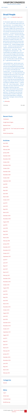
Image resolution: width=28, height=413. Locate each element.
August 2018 (6, 222)
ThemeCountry (17, 410)
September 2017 (7, 256)
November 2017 (6, 250)
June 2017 (5, 262)
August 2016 (6, 288)
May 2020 (5, 190)
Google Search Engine (8, 122)
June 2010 (5, 363)
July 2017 (5, 259)
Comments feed (6, 399)
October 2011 (6, 329)
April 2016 (5, 300)
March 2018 (6, 237)
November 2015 (6, 307)
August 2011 (6, 335)
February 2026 (6, 149)
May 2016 (5, 297)
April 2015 (5, 319)
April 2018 (5, 234)
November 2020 (6, 174)
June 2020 (5, 187)
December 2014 (6, 322)
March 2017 (6, 272)
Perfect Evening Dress (8, 133)
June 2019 (5, 206)
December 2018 (6, 215)
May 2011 (5, 341)
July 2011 (5, 338)
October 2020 (6, 178)
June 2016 (5, 294)
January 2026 (6, 152)
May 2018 (5, 231)
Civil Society (5, 105)
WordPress (14, 411)
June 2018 (5, 228)
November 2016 (6, 281)
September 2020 (7, 181)
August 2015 (6, 313)
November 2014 (6, 325)
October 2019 (6, 200)
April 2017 (5, 269)
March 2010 (6, 369)
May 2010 (5, 366)
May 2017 (5, 266)
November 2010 (6, 360)
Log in (4, 392)
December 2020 (6, 171)
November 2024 (6, 165)
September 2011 (7, 332)
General (4, 18)
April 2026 (5, 143)
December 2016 (6, 278)
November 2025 (6, 159)
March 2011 (6, 347)
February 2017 (6, 275)
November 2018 (6, 218)
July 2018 (5, 225)
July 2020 (5, 184)
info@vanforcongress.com (17, 17)
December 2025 (6, 156)
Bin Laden (23, 105)
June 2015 (5, 316)
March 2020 (6, 196)
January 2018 (6, 244)
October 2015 (6, 310)
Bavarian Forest (6, 125)
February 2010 (6, 373)
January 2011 (6, 354)
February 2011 (6, 351)
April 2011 (5, 344)
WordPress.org (6, 402)
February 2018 (6, 240)
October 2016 (6, 284)
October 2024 (6, 168)
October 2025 (6, 162)
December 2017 (6, 247)
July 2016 (5, 291)
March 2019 (6, 212)
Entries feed (6, 396)
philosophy (7, 101)
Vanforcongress (14, 2)
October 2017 (6, 253)
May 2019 (5, 209)
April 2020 (5, 193)
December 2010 (6, 357)
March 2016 (6, 303)
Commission (6, 119)
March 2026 (6, 146)
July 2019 (5, 203)
